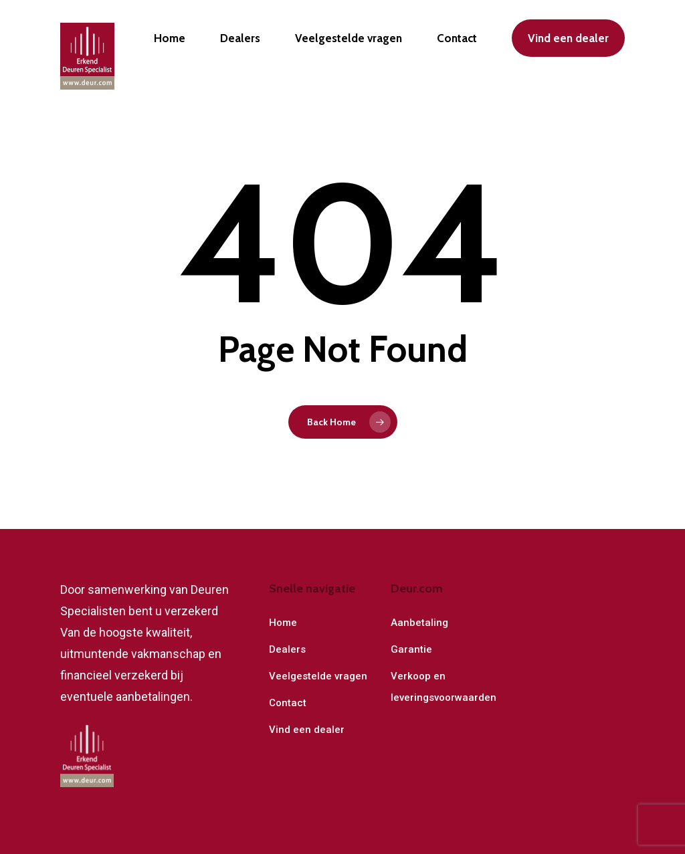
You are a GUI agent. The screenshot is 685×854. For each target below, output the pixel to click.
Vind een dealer (307, 730)
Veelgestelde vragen (318, 676)
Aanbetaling (419, 623)
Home (283, 623)
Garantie (411, 649)
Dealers (287, 649)
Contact (287, 703)
